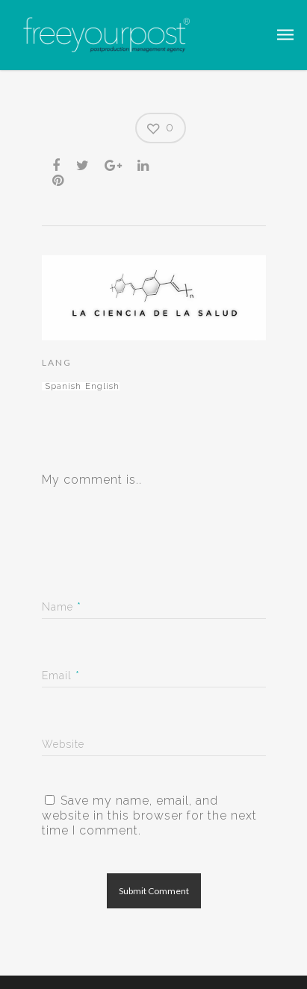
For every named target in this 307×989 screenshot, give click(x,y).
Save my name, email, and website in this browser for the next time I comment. (149, 815)
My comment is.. (92, 479)
